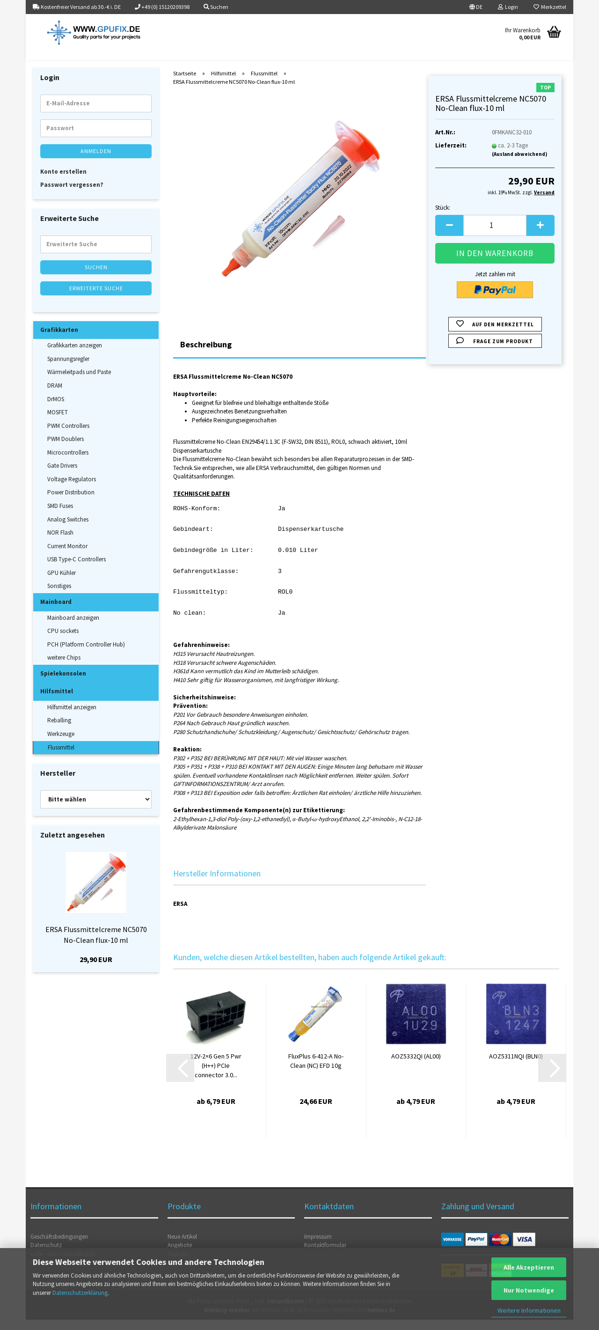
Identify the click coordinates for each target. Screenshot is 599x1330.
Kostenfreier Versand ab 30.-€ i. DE (77, 6)
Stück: (442, 218)
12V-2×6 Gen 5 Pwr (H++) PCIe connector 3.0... (215, 1075)
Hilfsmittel (56, 701)
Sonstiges (59, 597)
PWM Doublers (65, 449)
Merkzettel (549, 6)
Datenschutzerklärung (80, 1293)
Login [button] (508, 6)
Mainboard (56, 612)
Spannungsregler (68, 369)
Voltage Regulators (71, 489)
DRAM (54, 396)
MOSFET (57, 422)
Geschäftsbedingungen (59, 1247)
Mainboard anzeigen (73, 628)
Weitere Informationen (529, 1310)
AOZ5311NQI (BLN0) (516, 1066)
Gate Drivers (62, 476)
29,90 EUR (96, 969)
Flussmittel (61, 758)
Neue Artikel (182, 1247)
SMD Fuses (60, 516)
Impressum (318, 1247)
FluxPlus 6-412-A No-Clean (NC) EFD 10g (315, 1071)
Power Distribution (71, 503)
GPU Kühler (61, 583)
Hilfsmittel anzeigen (71, 717)
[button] (475, 7)
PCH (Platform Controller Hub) (86, 655)
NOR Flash (60, 543)
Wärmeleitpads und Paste (79, 383)
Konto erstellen (63, 182)
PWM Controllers (68, 436)
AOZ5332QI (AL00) (416, 1066)
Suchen (96, 277)
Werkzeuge (60, 744)
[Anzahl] (494, 235)
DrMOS (55, 409)
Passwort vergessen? (71, 195)
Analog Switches (67, 530)
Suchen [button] (216, 6)
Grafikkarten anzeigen (74, 356)
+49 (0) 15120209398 (162, 6)
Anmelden (95, 161)
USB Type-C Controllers (76, 569)
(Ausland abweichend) (519, 164)
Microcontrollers (67, 463)
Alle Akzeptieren (529, 1267)
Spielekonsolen (63, 684)
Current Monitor (67, 556)
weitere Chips (63, 668)
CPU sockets (63, 641)
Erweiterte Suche (96, 298)
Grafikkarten (59, 340)
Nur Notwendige (529, 1290)
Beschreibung (206, 354)
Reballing (59, 731)
